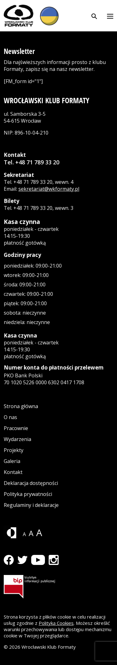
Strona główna (21, 406)
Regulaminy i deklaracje (31, 505)
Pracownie (16, 428)
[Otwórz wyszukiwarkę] (94, 15)
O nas (10, 417)
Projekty (13, 450)
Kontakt (13, 472)
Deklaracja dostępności (31, 483)
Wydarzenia (17, 439)
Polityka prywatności (28, 494)
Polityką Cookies (56, 623)
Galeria (12, 461)
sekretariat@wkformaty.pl (48, 188)
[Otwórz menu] (110, 15)
